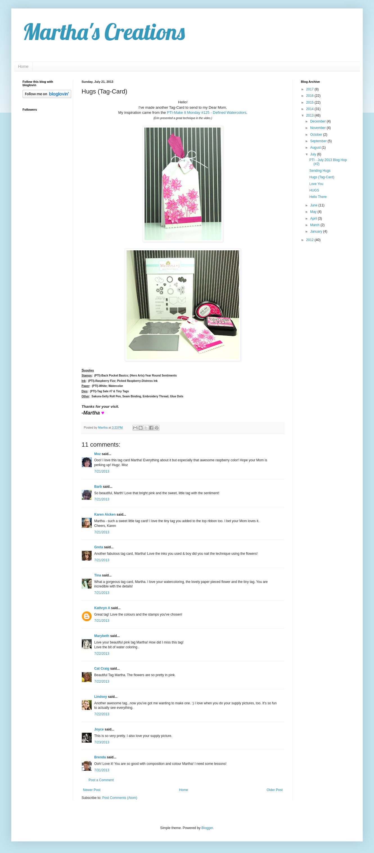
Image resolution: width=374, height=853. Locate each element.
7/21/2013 (101, 471)
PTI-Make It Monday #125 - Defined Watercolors (206, 112)
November (318, 128)
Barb (98, 487)
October (316, 135)
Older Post (275, 790)
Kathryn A (102, 608)
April (314, 219)
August (316, 148)
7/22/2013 (101, 654)
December (318, 121)
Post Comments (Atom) (119, 798)
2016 (310, 96)
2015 (310, 102)
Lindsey (100, 697)
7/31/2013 (101, 770)
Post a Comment (101, 780)
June (314, 205)
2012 (310, 240)
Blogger (207, 828)
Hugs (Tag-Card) (321, 177)
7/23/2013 (101, 742)
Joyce (99, 729)
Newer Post (91, 790)
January (316, 231)
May (313, 212)
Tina (97, 575)
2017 (310, 89)
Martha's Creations (103, 31)
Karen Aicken (105, 514)
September (319, 141)
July (313, 154)
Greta (98, 547)
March (315, 225)
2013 (310, 115)
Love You (316, 184)
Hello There (318, 197)
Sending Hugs (319, 171)
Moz (97, 454)
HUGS (314, 190)
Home (23, 66)
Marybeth (101, 636)
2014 (310, 109)
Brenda (100, 757)
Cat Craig (101, 669)
